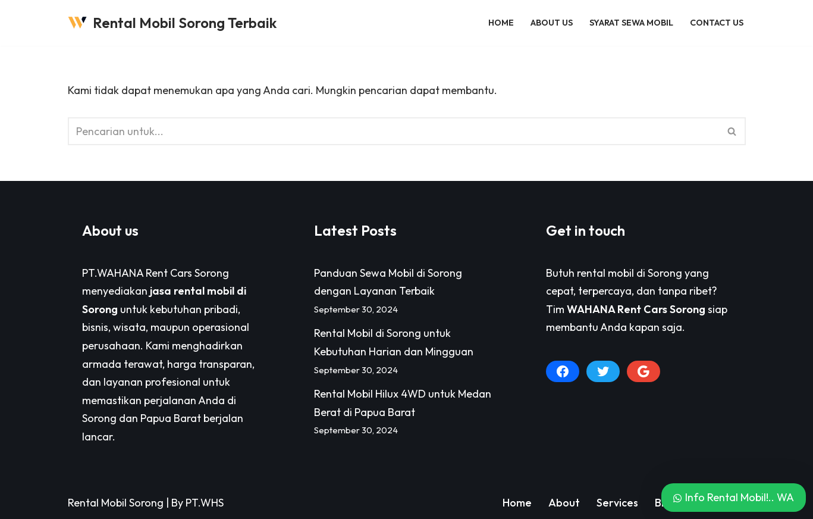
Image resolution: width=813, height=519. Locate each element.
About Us (552, 22)
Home (501, 22)
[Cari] (393, 131)
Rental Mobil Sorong (116, 502)
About (564, 502)
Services (617, 502)
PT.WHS (205, 502)
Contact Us (716, 22)
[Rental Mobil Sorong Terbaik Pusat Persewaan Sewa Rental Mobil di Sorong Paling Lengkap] (172, 23)
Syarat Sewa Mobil (631, 22)
